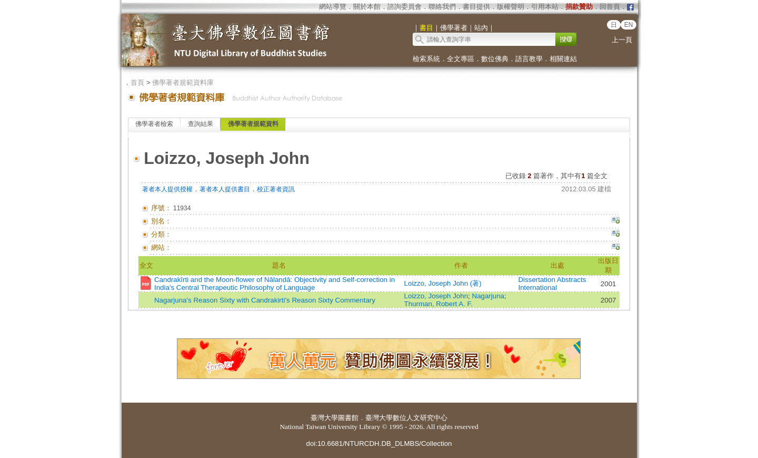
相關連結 (563, 59)
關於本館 (367, 7)
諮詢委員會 (404, 7)
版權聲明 (510, 7)
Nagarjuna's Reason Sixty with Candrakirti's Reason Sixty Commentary (264, 300)
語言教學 (529, 59)
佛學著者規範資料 (253, 124)
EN (628, 24)
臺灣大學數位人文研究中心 (406, 418)
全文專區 (460, 59)
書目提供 (476, 7)
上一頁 (622, 40)
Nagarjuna (488, 296)
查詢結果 (200, 124)
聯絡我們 (442, 7)
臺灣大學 (324, 418)
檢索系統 (426, 59)
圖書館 (348, 418)
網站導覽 (332, 7)
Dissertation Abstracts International (552, 283)
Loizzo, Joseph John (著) (443, 283)
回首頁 (610, 7)
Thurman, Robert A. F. (438, 304)
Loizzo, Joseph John (436, 296)
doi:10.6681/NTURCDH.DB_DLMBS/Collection (379, 443)
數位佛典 (494, 59)
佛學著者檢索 (154, 124)
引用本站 (544, 7)
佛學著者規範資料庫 (183, 82)
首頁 (137, 82)
